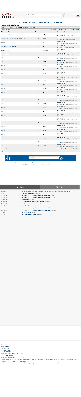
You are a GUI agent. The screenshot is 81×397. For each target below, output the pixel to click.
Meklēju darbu (6, 50)
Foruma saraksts (10, 27)
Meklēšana (25, 27)
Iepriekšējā (60, 29)
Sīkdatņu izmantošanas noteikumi (12, 353)
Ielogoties (32, 27)
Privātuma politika (7, 355)
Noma (4, 42)
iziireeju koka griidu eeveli (9, 46)
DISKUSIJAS (32, 23)
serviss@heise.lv (5, 350)
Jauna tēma (19, 27)
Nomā (3, 25)
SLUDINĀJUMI (42, 23)
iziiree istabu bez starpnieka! (9, 35)
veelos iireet (5, 54)
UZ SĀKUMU (23, 23)
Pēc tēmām (59, 187)
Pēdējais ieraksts (61, 35)
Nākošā (77, 29)
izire (3, 58)
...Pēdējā (72, 29)
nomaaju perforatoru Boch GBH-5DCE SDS (13, 38)
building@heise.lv (5, 346)
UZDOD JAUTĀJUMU (55, 23)
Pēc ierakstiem (20, 187)
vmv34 (44, 42)
